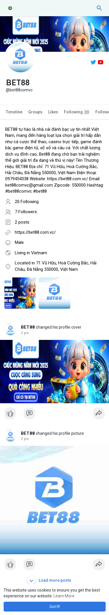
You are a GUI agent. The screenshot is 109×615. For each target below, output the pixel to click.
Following (77, 112)
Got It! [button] (54, 606)
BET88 (28, 327)
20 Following (27, 201)
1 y (23, 333)
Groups (35, 112)
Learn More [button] (63, 596)
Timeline (14, 112)
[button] (99, 8)
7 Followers (26, 211)
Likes (53, 112)
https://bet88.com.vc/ (35, 232)
